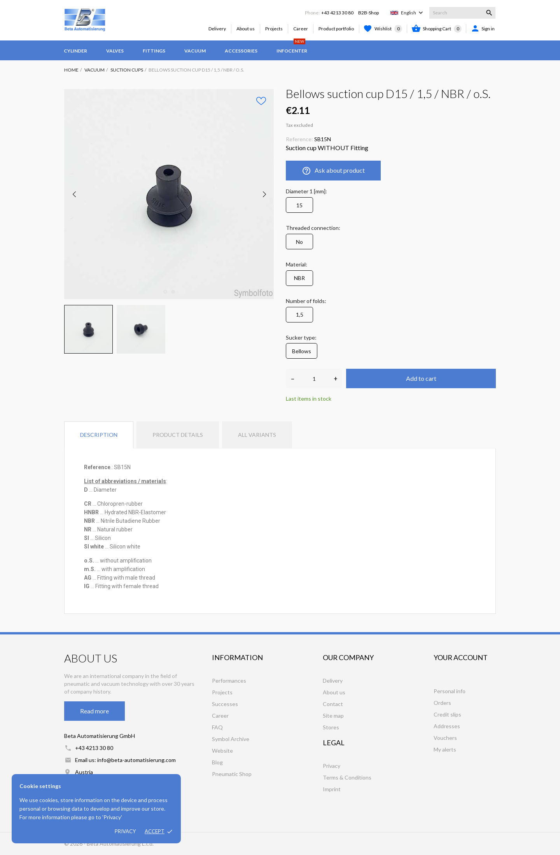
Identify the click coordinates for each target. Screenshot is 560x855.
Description (98, 434)
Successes (225, 704)
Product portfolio (336, 29)
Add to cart (421, 378)
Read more (94, 711)
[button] (110, 504)
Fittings (154, 51)
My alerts (445, 749)
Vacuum (195, 51)
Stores (331, 727)
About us (245, 29)
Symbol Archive (230, 739)
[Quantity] (314, 378)
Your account (461, 657)
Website (222, 750)
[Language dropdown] (413, 13)
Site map (333, 715)
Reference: (299, 139)
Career (300, 29)
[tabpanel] (169, 194)
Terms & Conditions (347, 777)
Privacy (125, 831)
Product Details (177, 434)
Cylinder (75, 51)
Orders (442, 702)
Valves (115, 51)
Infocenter (291, 47)
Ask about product (333, 170)
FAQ (217, 727)
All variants (257, 434)
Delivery (217, 29)
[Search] (462, 13)
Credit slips (447, 714)
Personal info (450, 691)
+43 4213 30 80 (337, 13)
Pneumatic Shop (232, 774)
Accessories (241, 51)
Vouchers (445, 737)
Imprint (332, 789)
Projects (274, 29)
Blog (217, 762)
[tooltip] (110, 504)
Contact (333, 704)
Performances (229, 680)
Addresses (447, 726)
